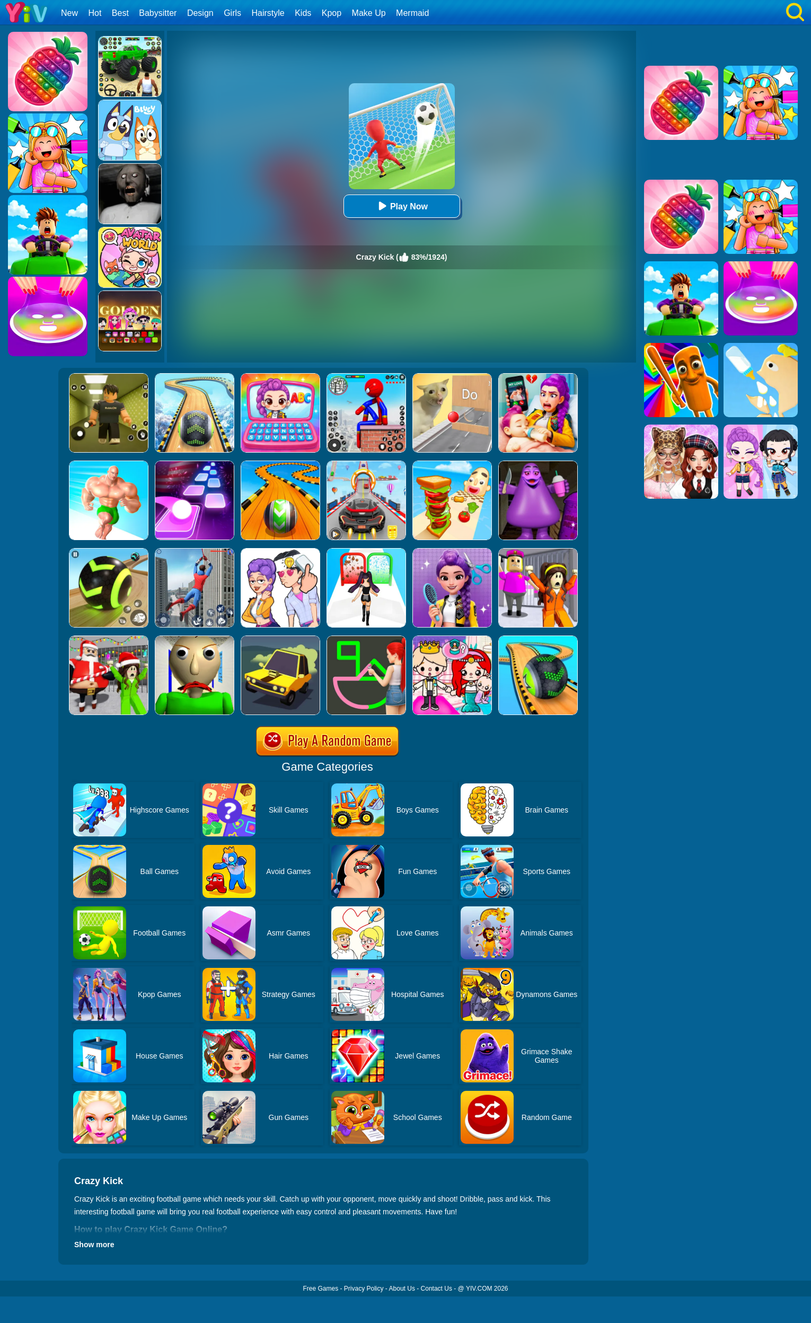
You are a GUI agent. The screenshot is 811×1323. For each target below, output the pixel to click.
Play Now (401, 206)
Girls (232, 12)
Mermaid (412, 12)
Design (200, 12)
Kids (303, 12)
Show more (94, 1244)
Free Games (320, 1288)
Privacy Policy (364, 1288)
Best (120, 12)
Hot (94, 12)
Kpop (331, 12)
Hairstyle (268, 12)
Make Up (369, 12)
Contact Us (436, 1288)
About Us (402, 1288)
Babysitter (158, 12)
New (69, 12)
